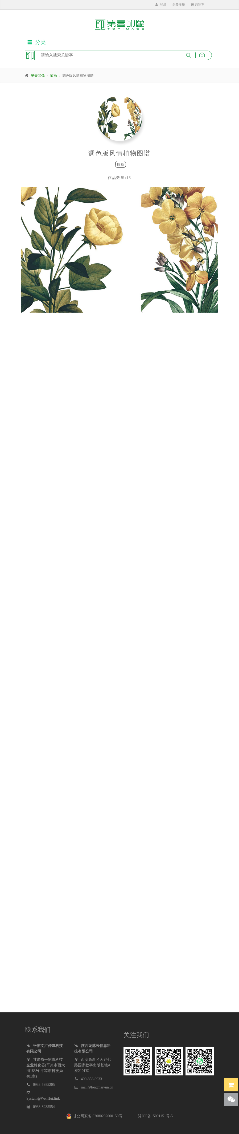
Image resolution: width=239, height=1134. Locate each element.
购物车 (197, 4)
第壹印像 (38, 75)
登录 (160, 4)
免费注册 (178, 4)
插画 (53, 75)
